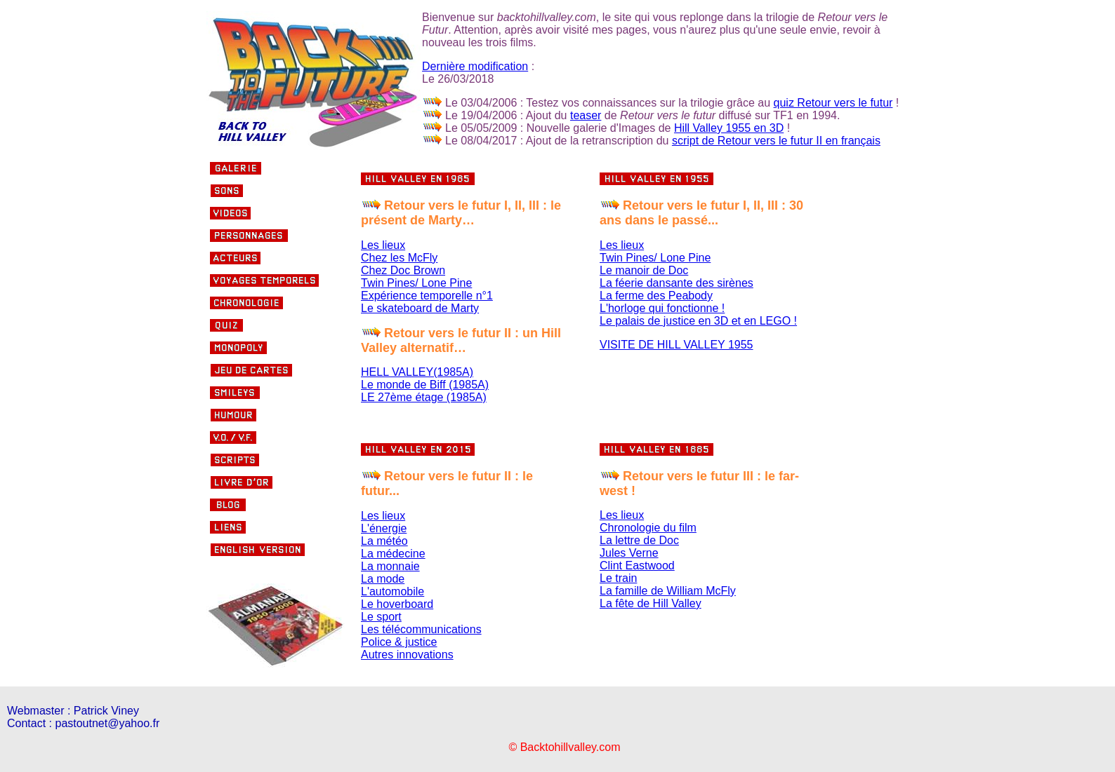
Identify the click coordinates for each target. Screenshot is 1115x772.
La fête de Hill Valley (650, 603)
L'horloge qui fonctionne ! (662, 308)
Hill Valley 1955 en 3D (729, 128)
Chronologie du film (648, 528)
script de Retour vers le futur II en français (776, 141)
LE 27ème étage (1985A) (424, 397)
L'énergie (384, 528)
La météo (384, 541)
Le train (618, 578)
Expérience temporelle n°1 (427, 296)
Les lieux (383, 245)
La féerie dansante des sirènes (676, 283)
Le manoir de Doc (644, 270)
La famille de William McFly (668, 591)
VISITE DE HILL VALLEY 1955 (676, 345)
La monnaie (390, 566)
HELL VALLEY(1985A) (417, 372)
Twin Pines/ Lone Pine (416, 283)
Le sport (381, 617)
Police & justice (399, 642)
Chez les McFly (399, 258)
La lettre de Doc (639, 540)
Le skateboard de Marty (420, 308)
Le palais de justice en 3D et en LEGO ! (698, 321)
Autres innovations (407, 655)
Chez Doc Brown (403, 270)
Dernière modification (475, 66)
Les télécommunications (421, 629)
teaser (585, 115)
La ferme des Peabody (656, 296)
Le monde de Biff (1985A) (425, 385)
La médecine (393, 554)
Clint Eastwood (637, 565)
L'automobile (392, 591)
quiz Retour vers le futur (833, 103)
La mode (382, 579)
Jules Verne (629, 553)
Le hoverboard (397, 604)
